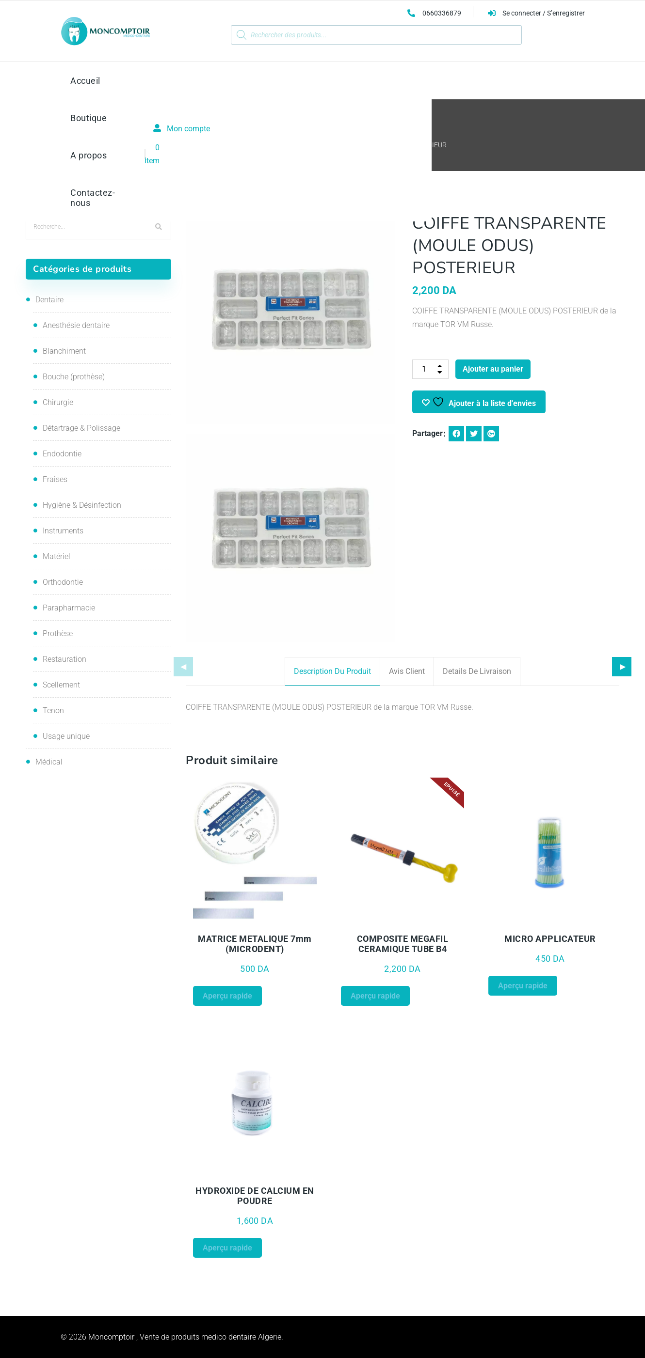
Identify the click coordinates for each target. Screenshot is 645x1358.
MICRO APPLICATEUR (550, 939)
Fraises (55, 479)
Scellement (61, 684)
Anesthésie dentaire (76, 325)
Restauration (253, 145)
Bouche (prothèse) (74, 376)
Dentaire (49, 299)
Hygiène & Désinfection (82, 505)
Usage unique (66, 736)
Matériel (56, 556)
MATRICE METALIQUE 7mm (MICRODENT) (255, 944)
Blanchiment (64, 351)
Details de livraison (477, 671)
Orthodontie (63, 582)
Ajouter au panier (493, 369)
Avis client (407, 671)
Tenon (53, 710)
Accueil (209, 145)
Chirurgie (58, 402)
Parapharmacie (69, 607)
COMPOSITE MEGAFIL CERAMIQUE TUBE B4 (403, 944)
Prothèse (58, 633)
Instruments (63, 530)
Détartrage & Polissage (81, 428)
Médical (49, 761)
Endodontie (62, 453)
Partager (427, 433)
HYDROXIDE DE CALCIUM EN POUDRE (254, 1196)
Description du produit (332, 671)
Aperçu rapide (227, 995)
